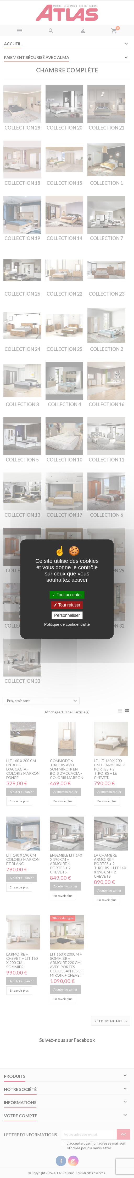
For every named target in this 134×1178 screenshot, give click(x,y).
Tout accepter (67, 595)
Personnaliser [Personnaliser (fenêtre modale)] (67, 615)
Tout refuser (67, 605)
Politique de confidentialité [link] (67, 624)
